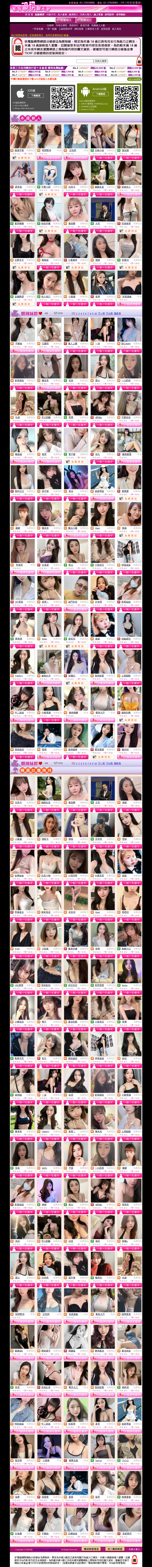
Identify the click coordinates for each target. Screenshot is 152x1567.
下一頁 (101, 313)
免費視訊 (30, 150)
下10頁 (109, 313)
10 (95, 313)
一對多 (58, 150)
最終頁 (117, 313)
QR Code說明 (134, 79)
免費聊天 (57, 839)
